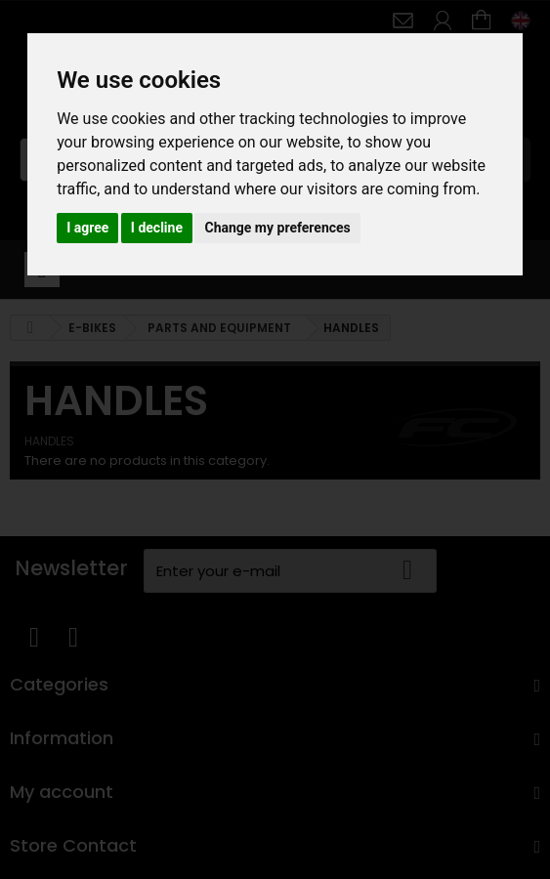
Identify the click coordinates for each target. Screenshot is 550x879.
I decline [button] (157, 227)
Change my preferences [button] (277, 227)
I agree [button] (87, 227)
